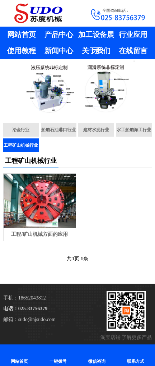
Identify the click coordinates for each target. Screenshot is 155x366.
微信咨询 (97, 355)
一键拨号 (58, 355)
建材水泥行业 (96, 129)
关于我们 (96, 51)
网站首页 (21, 34)
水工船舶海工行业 (134, 129)
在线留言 (133, 51)
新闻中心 (58, 51)
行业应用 (133, 34)
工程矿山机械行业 (21, 145)
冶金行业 (20, 129)
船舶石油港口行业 (58, 129)
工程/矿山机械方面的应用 (39, 234)
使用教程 (21, 51)
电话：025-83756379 (25, 308)
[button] (74, 109)
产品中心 (58, 34)
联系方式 (135, 355)
